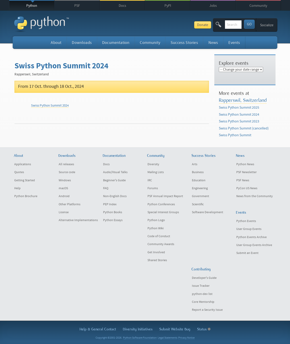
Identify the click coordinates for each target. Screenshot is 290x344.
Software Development (207, 212)
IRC (149, 180)
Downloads (82, 42)
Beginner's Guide (114, 180)
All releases (66, 164)
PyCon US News (246, 188)
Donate (168, 25)
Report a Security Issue (207, 310)
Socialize (266, 25)
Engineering (200, 188)
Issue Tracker (201, 286)
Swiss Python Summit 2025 (239, 107)
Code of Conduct (158, 236)
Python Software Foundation (140, 337)
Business (198, 172)
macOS (63, 188)
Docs (122, 6)
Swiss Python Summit (235, 135)
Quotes (19, 172)
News (213, 42)
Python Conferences (161, 204)
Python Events (246, 221)
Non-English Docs (115, 196)
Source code (67, 172)
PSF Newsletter (246, 172)
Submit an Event (247, 253)
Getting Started (24, 180)
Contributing (201, 269)
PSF (77, 6)
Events (234, 42)
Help (17, 188)
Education (198, 180)
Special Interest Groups (163, 212)
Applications (22, 164)
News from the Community (254, 196)
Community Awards (160, 244)
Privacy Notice (186, 337)
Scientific (198, 204)
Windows (65, 180)
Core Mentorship (203, 302)
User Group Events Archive (254, 245)
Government (200, 196)
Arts (194, 164)
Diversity (153, 164)
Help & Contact (98, 329)
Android (64, 196)
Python (31, 6)
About (56, 42)
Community (258, 6)
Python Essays (113, 220)
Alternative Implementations (78, 220)
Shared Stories (157, 260)
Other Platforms (69, 204)
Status (203, 329)
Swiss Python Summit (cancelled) (244, 128)
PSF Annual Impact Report (165, 196)
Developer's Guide (204, 278)
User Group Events (248, 229)
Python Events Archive (251, 237)
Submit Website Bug (174, 329)
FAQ (105, 188)
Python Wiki (155, 228)
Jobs (213, 6)
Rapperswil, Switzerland (243, 100)
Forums (152, 188)
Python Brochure (25, 196)
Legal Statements (167, 337)
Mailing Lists (155, 172)
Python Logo (156, 220)
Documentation (115, 42)
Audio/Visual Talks (115, 172)
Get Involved (156, 252)
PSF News (242, 180)
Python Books (112, 212)
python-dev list (202, 294)
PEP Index (109, 204)
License (64, 212)
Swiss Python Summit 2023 (239, 121)
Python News (245, 164)
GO (249, 24)
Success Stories (184, 42)
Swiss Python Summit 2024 (50, 106)
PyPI (167, 6)
